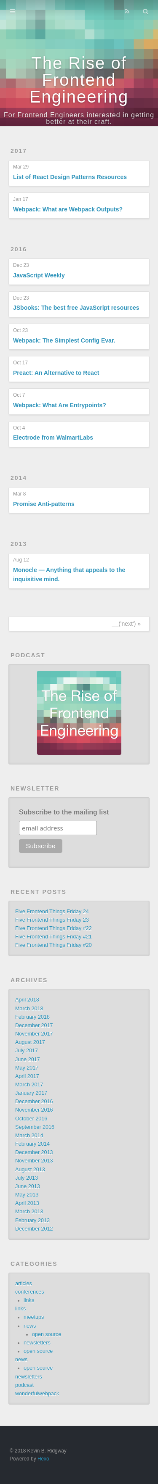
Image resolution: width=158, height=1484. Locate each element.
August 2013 (30, 1170)
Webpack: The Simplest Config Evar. (64, 340)
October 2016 (31, 1119)
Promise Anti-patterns (44, 504)
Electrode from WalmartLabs (53, 437)
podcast (24, 1385)
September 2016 (34, 1127)
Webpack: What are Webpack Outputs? (68, 209)
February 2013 (32, 1220)
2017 (19, 151)
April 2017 (27, 1076)
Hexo (43, 1459)
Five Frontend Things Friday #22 (53, 928)
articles (23, 1283)
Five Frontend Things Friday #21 (53, 937)
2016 (19, 249)
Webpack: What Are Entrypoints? (59, 405)
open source (46, 1334)
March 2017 (29, 1085)
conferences (29, 1292)
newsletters (37, 1343)
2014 (19, 477)
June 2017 (27, 1059)
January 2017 (31, 1093)
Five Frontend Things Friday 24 (52, 912)
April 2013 (27, 1203)
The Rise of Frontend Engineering (79, 80)
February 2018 (32, 1017)
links (29, 1300)
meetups (34, 1317)
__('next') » (126, 623)
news (30, 1326)
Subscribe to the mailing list (64, 812)
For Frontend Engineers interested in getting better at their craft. (79, 118)
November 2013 (34, 1161)
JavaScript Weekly (39, 275)
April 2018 (27, 1000)
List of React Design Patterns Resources (70, 177)
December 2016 (34, 1101)
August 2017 (30, 1042)
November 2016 (34, 1110)
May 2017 (26, 1068)
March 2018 (29, 1009)
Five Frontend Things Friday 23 (52, 920)
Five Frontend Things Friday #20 (53, 945)
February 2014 (32, 1144)
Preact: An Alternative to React (56, 372)
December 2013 (34, 1152)
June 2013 (27, 1186)
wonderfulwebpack (37, 1394)
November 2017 (34, 1034)
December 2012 (34, 1229)
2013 (19, 543)
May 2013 (26, 1195)
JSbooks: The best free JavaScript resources (76, 307)
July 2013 (26, 1178)
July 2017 (26, 1051)
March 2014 (29, 1136)
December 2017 (34, 1025)
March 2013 (29, 1212)
